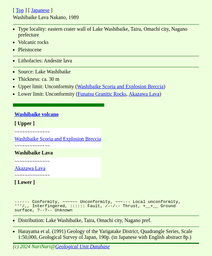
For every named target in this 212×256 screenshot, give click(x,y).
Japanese (40, 10)
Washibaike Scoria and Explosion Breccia (120, 86)
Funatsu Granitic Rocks (101, 94)
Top (20, 10)
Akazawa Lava (144, 94)
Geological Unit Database (82, 250)
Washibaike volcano (36, 114)
